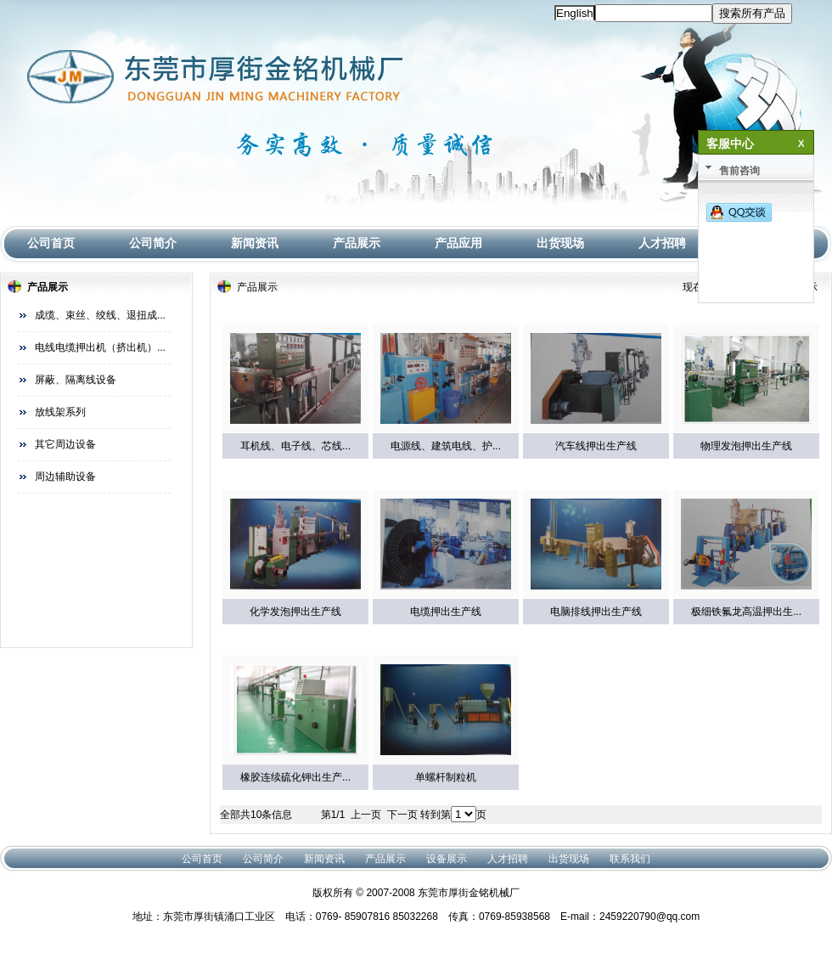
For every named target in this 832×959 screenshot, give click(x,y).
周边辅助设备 (65, 476)
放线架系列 (60, 412)
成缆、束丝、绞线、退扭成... (100, 315)
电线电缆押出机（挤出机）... (100, 347)
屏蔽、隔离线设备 (75, 380)
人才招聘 (662, 243)
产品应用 (458, 243)
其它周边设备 (65, 444)
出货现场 (560, 243)
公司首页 (51, 243)
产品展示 (356, 243)
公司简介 (153, 243)
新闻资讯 (254, 243)
